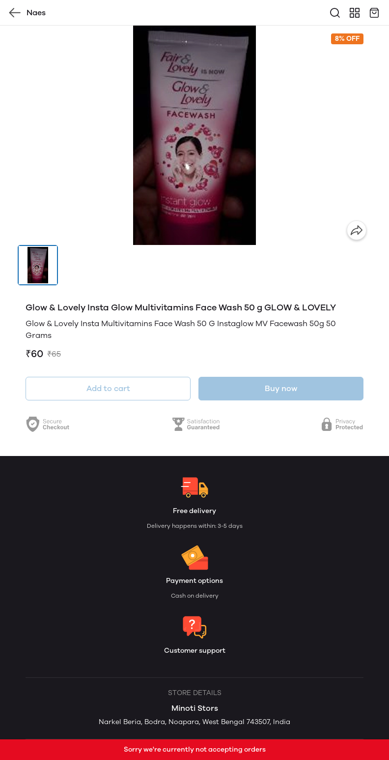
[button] (38, 265)
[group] (194, 135)
